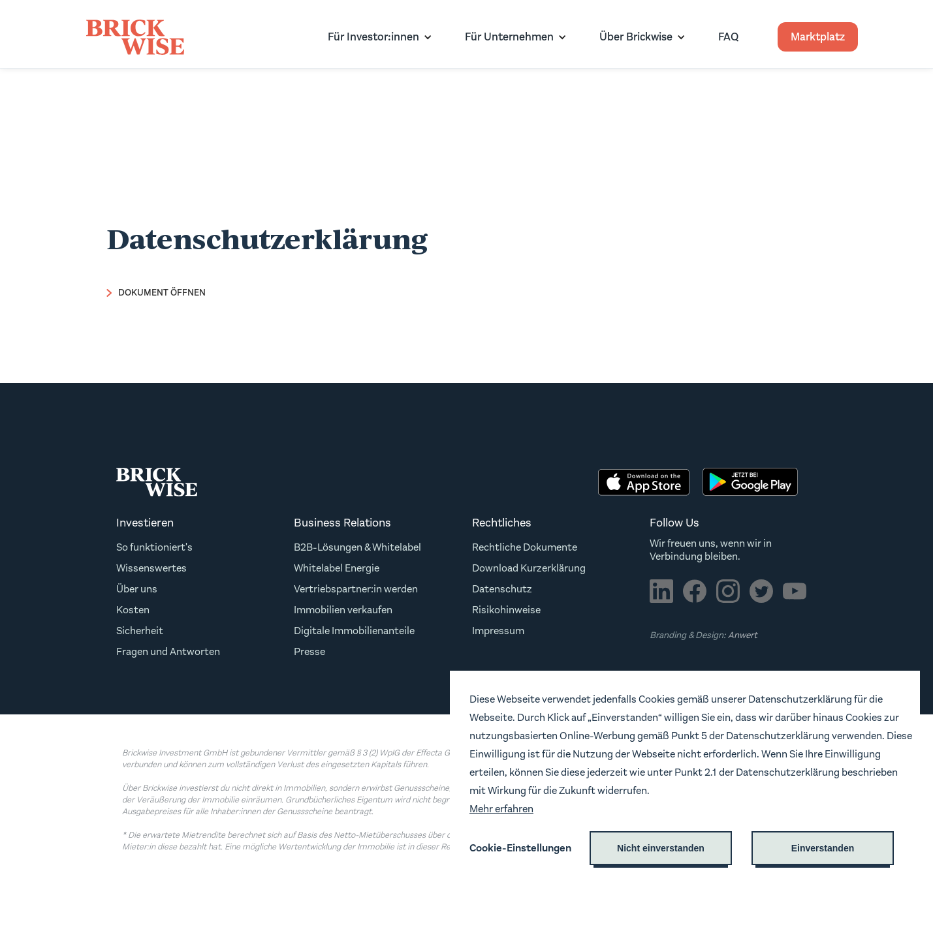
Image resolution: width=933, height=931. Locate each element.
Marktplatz (818, 36)
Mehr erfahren (501, 809)
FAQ (728, 36)
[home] (135, 37)
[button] (376, 37)
